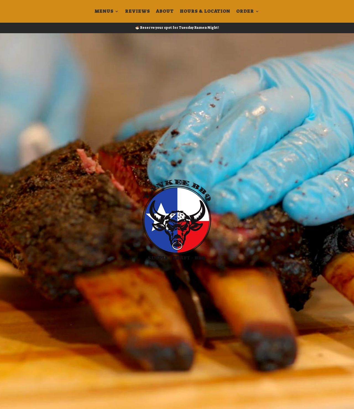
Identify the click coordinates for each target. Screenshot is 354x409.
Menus (104, 11)
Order (245, 11)
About (165, 11)
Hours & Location (205, 11)
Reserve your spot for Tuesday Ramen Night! (179, 27)
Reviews (137, 11)
